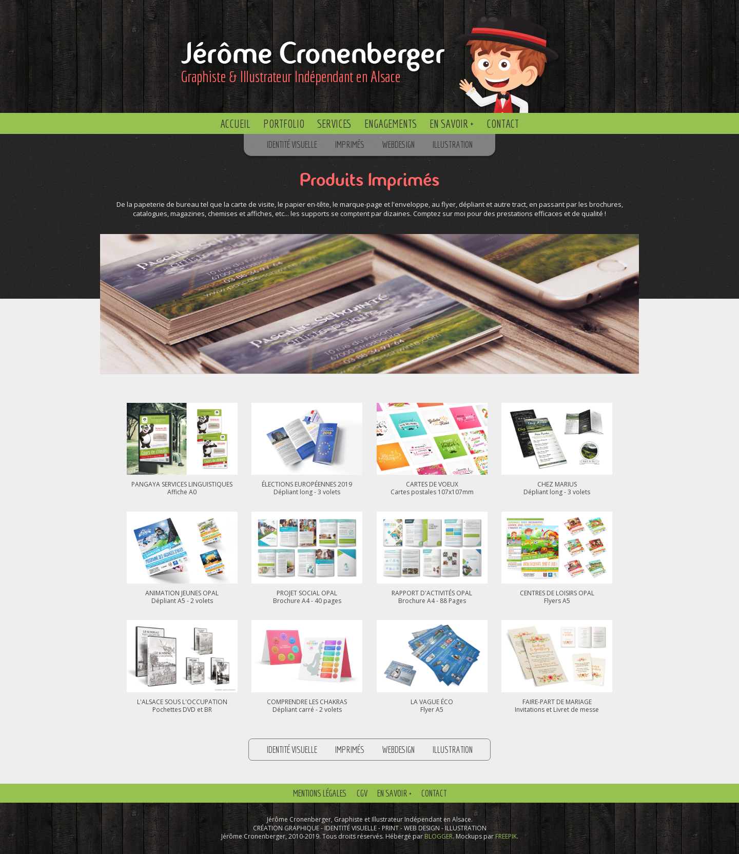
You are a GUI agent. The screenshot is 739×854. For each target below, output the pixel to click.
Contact (503, 123)
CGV (362, 793)
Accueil (235, 123)
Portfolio (283, 123)
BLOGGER (438, 836)
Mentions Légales (320, 793)
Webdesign (398, 144)
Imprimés (349, 144)
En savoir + (452, 123)
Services (334, 123)
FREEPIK (506, 836)
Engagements (390, 123)
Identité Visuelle (292, 144)
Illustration (453, 144)
